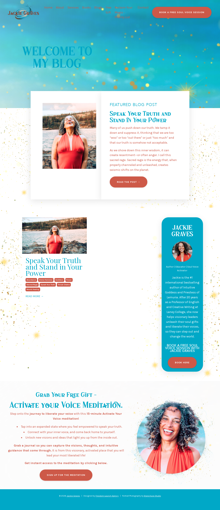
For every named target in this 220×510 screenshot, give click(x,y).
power (69, 280)
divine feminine (45, 280)
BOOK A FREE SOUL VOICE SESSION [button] (181, 12)
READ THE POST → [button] (128, 182)
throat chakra (64, 285)
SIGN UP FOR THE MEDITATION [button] (66, 475)
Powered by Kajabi (110, 501)
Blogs (98, 7)
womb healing (33, 289)
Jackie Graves (73, 496)
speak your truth (48, 285)
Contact (143, 7)
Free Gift (108, 10)
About (60, 7)
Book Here (182, 362)
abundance (31, 280)
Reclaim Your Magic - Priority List (123, 12)
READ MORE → (35, 296)
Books (86, 7)
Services (73, 7)
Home (48, 7)
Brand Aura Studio (152, 496)
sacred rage (32, 285)
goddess (59, 280)
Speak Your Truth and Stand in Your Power (54, 266)
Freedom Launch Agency (107, 496)
